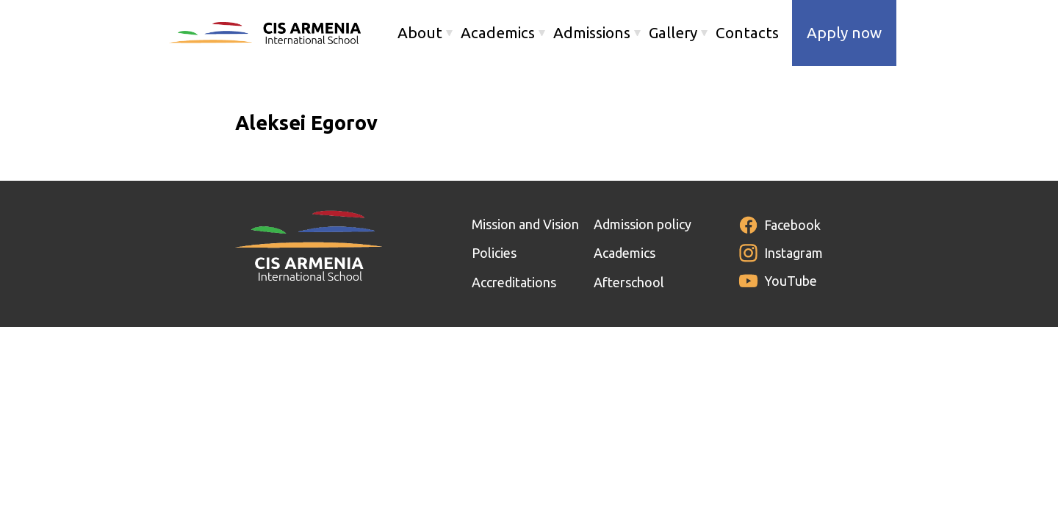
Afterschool (629, 282)
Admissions (591, 32)
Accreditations (514, 282)
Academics (498, 32)
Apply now (844, 32)
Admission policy (642, 224)
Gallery (673, 32)
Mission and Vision (525, 224)
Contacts (747, 32)
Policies (494, 252)
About (419, 32)
